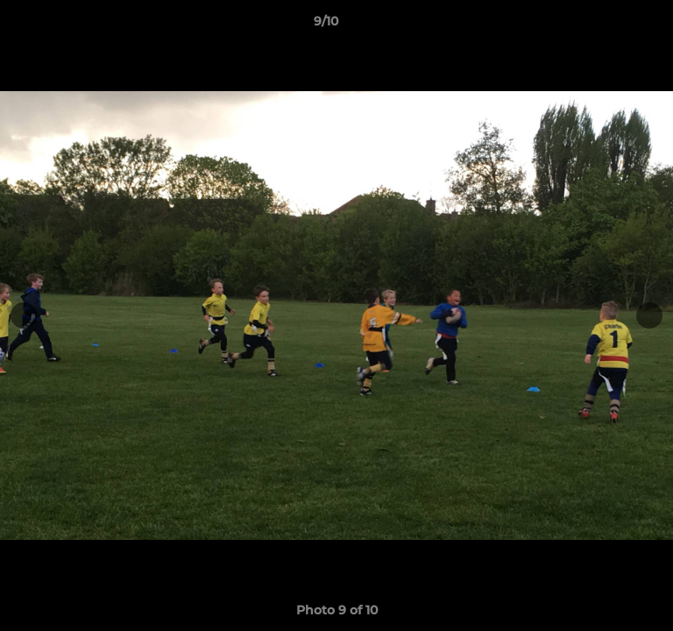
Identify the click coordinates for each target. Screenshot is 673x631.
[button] (609, 25)
